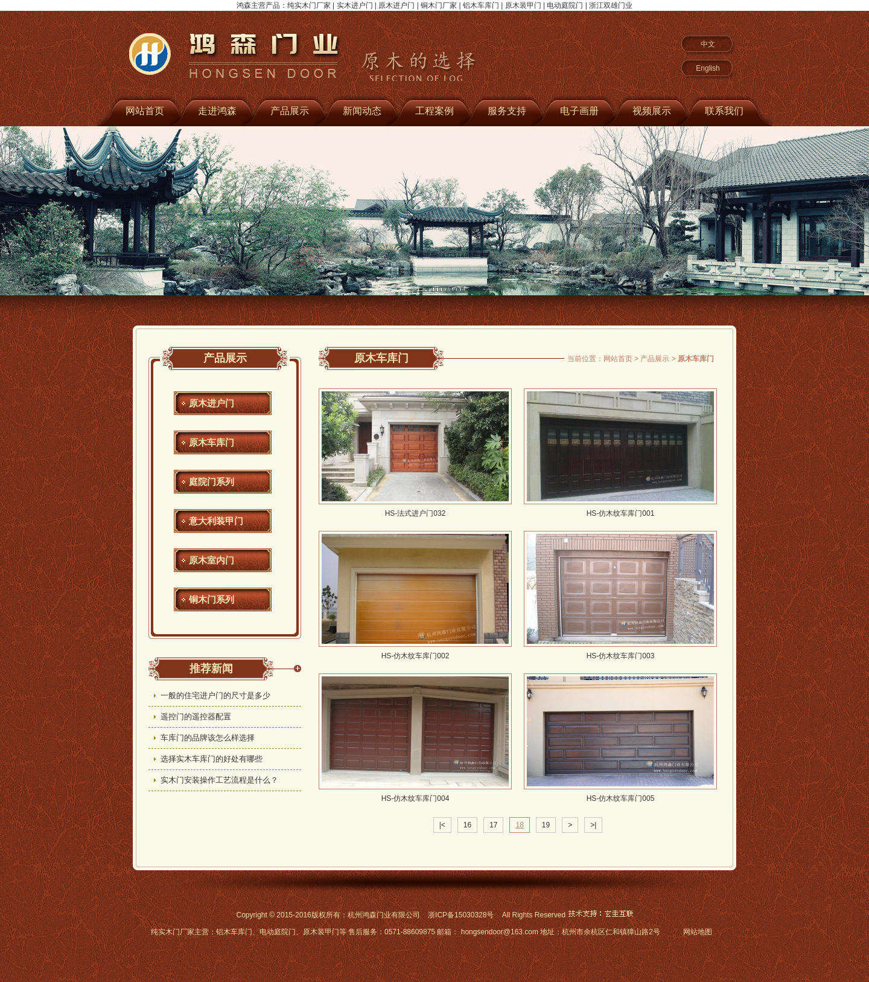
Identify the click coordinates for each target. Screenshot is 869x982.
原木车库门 (211, 442)
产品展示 (289, 111)
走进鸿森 (217, 111)
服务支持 (507, 111)
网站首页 (145, 111)
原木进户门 (211, 403)
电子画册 (579, 111)
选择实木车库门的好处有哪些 (212, 758)
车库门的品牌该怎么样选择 (208, 737)
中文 (708, 44)
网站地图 (697, 932)
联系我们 (724, 111)
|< (442, 825)
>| (593, 825)
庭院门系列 (211, 482)
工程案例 (434, 111)
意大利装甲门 (216, 521)
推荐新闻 (211, 669)
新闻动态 (362, 111)
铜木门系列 (211, 599)
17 (493, 825)
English (707, 68)
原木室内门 (211, 560)
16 (467, 825)
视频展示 (651, 111)
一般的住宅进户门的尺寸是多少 (215, 695)
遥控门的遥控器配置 (196, 716)
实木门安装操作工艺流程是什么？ (219, 780)
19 (546, 825)
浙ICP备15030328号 (461, 915)
